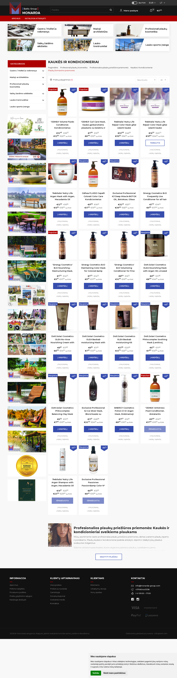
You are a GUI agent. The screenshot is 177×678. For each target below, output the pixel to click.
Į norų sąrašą (62, 153)
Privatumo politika (18, 592)
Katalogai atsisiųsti (35, 18)
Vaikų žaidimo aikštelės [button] (45, 45)
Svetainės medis (57, 600)
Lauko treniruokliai (19, 100)
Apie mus (16, 18)
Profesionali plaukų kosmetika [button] (156, 30)
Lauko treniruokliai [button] (100, 45)
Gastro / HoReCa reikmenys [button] (46, 30)
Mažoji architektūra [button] (100, 30)
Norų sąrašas (96, 592)
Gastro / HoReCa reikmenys (23, 70)
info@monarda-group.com (145, 585)
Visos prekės (55, 585)
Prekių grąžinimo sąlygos (21, 596)
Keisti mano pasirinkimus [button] (115, 673)
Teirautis (155, 143)
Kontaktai (54, 603)
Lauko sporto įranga (157, 45)
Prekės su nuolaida (58, 589)
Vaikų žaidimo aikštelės (21, 93)
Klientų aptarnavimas (65, 578)
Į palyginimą (62, 150)
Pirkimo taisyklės (17, 589)
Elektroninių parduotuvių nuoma (139, 633)
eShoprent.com (160, 633)
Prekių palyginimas (61, 80)
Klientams (97, 578)
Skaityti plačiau (109, 557)
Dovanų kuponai (57, 596)
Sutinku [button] (96, 673)
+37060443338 (140, 589)
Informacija (18, 578)
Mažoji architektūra (19, 77)
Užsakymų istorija (98, 589)
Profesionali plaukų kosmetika (19, 85)
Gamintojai (55, 592)
